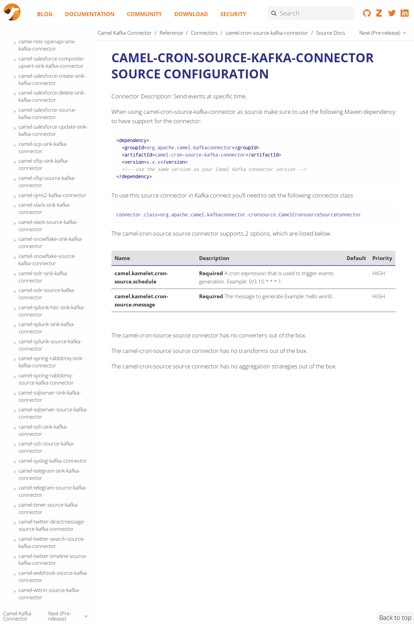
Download (191, 14)
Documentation (90, 14)
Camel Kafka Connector (125, 32)
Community (144, 14)
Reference (171, 32)
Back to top (395, 617)
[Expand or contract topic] (15, 45)
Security (233, 14)
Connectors (204, 32)
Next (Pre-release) (379, 32)
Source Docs (45, 128)
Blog (45, 14)
